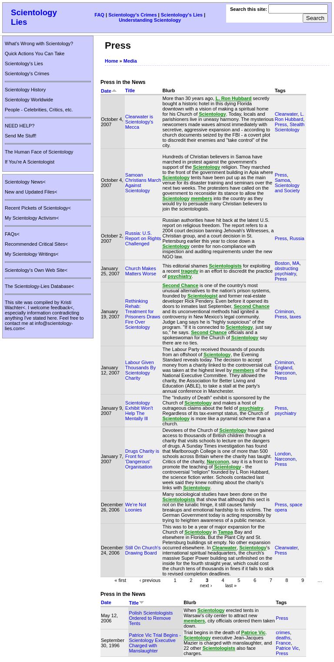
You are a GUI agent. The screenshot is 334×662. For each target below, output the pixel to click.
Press (281, 124)
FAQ (99, 14)
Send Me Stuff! (21, 135)
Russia (297, 238)
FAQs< (12, 234)
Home (111, 61)
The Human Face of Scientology (39, 151)
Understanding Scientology (150, 20)
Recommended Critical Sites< (36, 244)
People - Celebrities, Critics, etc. (39, 109)
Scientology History (25, 89)
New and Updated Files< (31, 191)
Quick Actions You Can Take (34, 53)
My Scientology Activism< (32, 218)
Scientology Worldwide (29, 99)
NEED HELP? (19, 125)
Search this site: (249, 9)
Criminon (284, 311)
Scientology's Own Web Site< (36, 270)
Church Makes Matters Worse (140, 271)
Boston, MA (287, 263)
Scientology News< (25, 181)
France (283, 642)
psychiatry (286, 413)
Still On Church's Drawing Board (143, 550)
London (283, 453)
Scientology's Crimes (132, 14)
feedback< (62, 307)
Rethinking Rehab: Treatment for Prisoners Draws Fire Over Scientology (142, 314)
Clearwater (286, 114)
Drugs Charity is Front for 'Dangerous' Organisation (142, 458)
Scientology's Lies (182, 14)
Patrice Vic (287, 648)
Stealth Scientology (290, 127)
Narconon (285, 372)
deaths (283, 637)
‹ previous (150, 579)
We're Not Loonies (135, 507)
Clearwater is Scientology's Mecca (139, 122)
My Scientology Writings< (32, 254)
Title (130, 90)
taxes (295, 316)
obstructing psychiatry (286, 271)
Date (109, 91)
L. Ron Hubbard (289, 116)
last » (231, 585)
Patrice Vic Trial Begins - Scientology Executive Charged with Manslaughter (155, 642)
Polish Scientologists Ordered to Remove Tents (151, 618)
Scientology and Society (287, 188)
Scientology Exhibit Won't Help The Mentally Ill (139, 410)
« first (120, 579)
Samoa (282, 180)
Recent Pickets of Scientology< (38, 208)
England (283, 367)
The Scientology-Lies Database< (39, 286)
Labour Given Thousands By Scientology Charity (140, 370)
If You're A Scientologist (29, 161)
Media (130, 61)
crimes (283, 632)
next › (206, 585)
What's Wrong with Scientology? (39, 43)
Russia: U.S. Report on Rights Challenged (143, 238)
